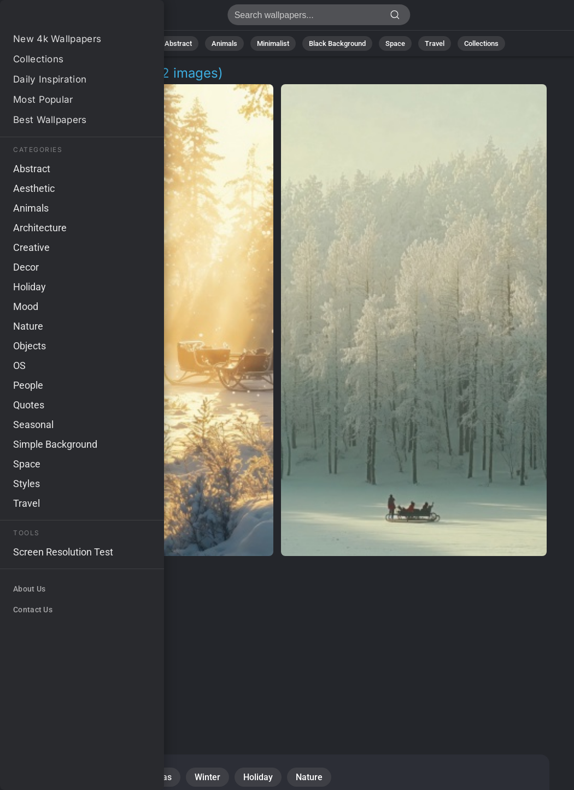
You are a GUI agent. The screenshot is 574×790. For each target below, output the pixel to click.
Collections (481, 43)
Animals (224, 43)
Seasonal (90, 777)
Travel (434, 43)
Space (395, 43)
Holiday (258, 777)
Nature (134, 43)
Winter (207, 777)
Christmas (152, 777)
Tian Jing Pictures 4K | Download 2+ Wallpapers (65, 18)
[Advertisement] (277, 642)
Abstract (178, 43)
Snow (38, 777)
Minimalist (273, 43)
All (100, 43)
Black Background (337, 43)
